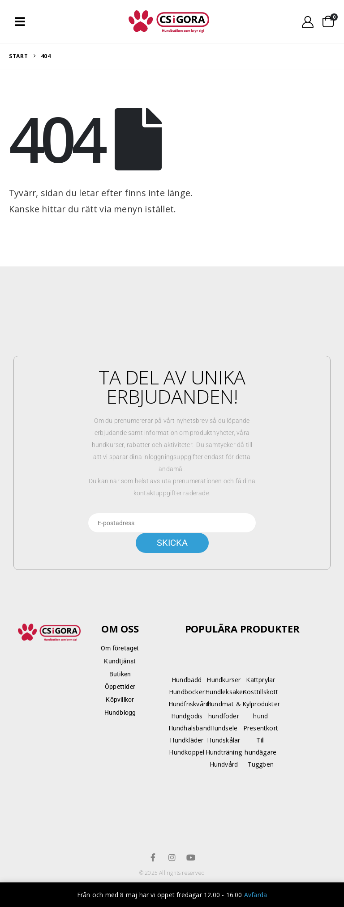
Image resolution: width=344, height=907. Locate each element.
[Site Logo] (169, 21)
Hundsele (224, 728)
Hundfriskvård (189, 704)
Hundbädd (187, 679)
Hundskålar (223, 740)
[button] (20, 21)
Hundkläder (186, 740)
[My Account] (308, 22)
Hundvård (224, 764)
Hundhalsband (189, 728)
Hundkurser (223, 679)
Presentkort (260, 728)
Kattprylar (260, 679)
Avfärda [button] (255, 894)
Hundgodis (187, 716)
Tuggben (261, 764)
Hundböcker (187, 692)
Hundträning (224, 752)
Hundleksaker (225, 692)
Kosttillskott (261, 692)
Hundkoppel (186, 752)
